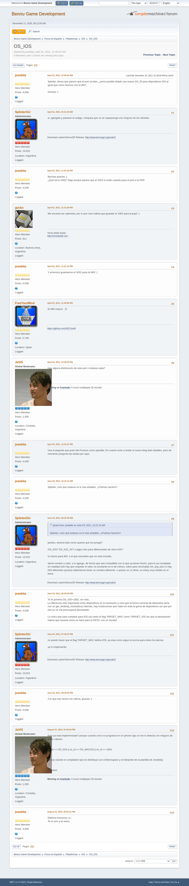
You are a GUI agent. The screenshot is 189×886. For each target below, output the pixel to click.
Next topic (169, 54)
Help (151, 882)
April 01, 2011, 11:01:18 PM (60, 171)
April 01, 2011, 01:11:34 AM (60, 112)
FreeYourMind (25, 303)
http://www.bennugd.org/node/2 (100, 137)
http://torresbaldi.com (57, 236)
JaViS (19, 362)
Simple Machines (34, 882)
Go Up (16, 847)
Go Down (18, 65)
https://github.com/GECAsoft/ (61, 328)
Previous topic (152, 54)
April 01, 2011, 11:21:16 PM (60, 266)
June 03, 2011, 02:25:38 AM (60, 518)
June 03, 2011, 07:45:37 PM (60, 634)
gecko (19, 207)
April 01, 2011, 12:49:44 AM (60, 75)
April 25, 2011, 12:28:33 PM (60, 362)
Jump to (129, 861)
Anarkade (65, 387)
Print (172, 65)
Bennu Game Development (38, 13)
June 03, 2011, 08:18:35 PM (60, 693)
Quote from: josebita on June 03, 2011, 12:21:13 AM (79, 525)
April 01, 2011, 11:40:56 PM (60, 303)
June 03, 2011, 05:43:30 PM (60, 593)
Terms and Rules (161, 882)
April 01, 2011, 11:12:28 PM (60, 207)
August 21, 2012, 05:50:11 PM (61, 812)
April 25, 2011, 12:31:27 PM (60, 444)
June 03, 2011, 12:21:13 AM (60, 481)
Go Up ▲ (175, 882)
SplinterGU (22, 112)
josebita (20, 75)
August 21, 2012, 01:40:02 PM (61, 729)
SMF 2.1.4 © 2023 (17, 882)
